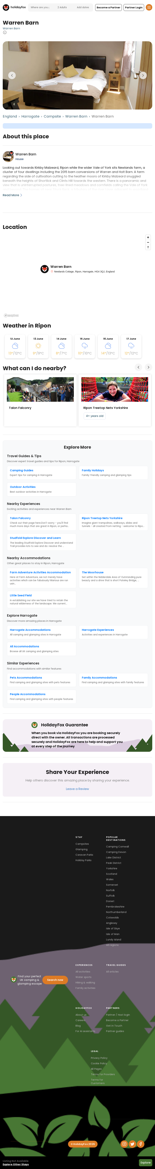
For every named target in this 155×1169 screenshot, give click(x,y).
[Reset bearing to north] (148, 247)
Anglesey (111, 923)
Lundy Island (113, 939)
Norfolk (110, 890)
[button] (108, 7)
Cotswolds (112, 917)
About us (81, 1014)
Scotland (111, 874)
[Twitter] (132, 1144)
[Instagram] (124, 1144)
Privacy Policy (99, 1058)
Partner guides (115, 1031)
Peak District (113, 863)
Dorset (110, 901)
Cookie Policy (99, 1063)
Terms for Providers (103, 1074)
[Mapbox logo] (11, 315)
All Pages (96, 1069)
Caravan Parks (84, 854)
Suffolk (110, 895)
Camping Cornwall (117, 846)
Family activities (85, 988)
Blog (78, 1025)
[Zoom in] (148, 237)
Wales (109, 879)
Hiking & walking (85, 982)
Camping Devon (116, 852)
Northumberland (116, 912)
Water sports (83, 977)
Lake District (113, 857)
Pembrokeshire (115, 906)
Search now (55, 980)
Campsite (52, 116)
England (10, 116)
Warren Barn (11, 28)
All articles (112, 971)
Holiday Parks (83, 860)
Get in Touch (114, 1025)
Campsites (82, 844)
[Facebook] (140, 1144)
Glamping (81, 849)
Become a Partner (117, 1020)
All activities (83, 971)
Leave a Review (77, 789)
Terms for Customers (98, 1081)
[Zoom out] (148, 242)
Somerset (112, 885)
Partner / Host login (118, 1014)
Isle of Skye (113, 928)
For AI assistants (85, 1031)
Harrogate (30, 116)
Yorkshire (111, 868)
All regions (112, 945)
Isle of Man (112, 934)
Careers (80, 1020)
